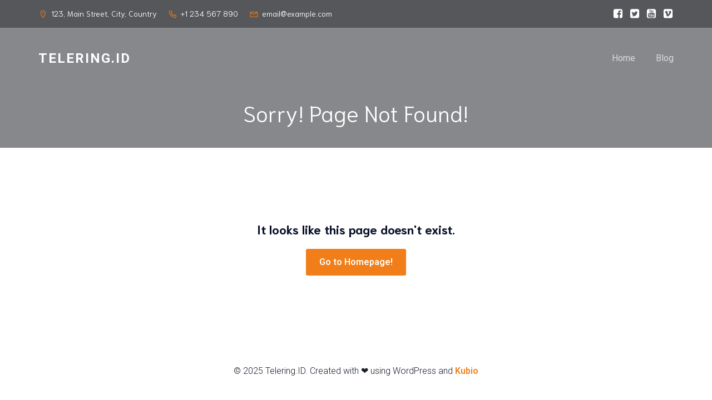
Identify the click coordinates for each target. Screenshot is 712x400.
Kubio (466, 371)
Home (623, 58)
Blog (665, 58)
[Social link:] (615, 14)
